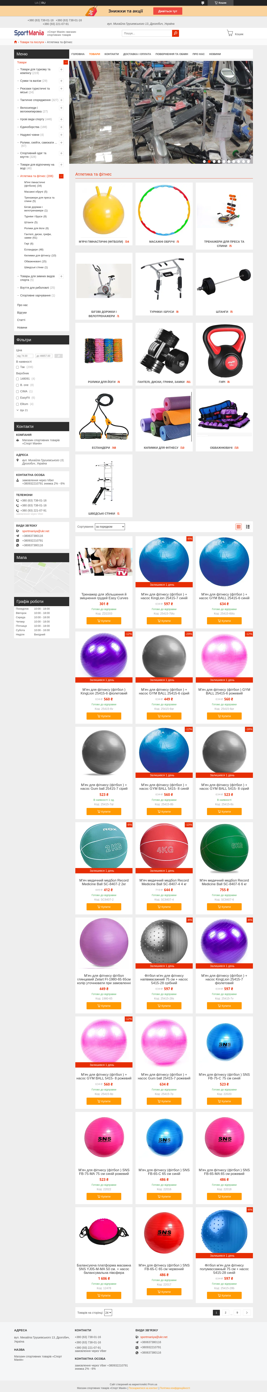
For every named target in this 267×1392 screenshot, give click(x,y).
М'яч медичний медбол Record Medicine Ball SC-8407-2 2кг (104, 882)
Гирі (222, 382)
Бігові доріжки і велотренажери (33, 208)
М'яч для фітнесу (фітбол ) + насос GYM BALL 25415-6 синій (224, 596)
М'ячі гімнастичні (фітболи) (101, 241)
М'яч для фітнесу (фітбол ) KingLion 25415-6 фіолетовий (104, 691)
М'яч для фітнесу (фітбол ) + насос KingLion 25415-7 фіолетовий (224, 979)
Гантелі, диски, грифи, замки (161, 382)
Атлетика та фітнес (33, 176)
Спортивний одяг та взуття (33, 154)
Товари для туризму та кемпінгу (35, 71)
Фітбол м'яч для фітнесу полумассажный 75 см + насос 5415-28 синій (224, 1269)
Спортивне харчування (35, 295)
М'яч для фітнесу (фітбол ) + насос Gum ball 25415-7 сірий (104, 787)
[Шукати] (175, 33)
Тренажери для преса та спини (39, 199)
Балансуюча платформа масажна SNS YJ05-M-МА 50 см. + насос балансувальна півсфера (104, 1269)
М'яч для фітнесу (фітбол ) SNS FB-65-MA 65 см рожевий (224, 1172)
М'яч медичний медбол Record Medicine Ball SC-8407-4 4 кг (164, 882)
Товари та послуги (32, 42)
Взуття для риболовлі (34, 287)
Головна (78, 54)
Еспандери (101, 447)
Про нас (198, 54)
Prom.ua (152, 1384)
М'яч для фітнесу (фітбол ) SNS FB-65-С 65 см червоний (164, 1267)
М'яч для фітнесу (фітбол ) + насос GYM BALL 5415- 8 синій (164, 787)
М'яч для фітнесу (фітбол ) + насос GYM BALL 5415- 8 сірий (224, 787)
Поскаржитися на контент (143, 1388)
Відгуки (22, 312)
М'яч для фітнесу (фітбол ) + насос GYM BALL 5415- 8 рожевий (104, 1076)
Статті (21, 320)
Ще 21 (24, 410)
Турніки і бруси (162, 311)
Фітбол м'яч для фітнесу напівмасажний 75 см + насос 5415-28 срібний (164, 979)
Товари (94, 54)
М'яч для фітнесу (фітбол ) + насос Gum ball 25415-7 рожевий (164, 1076)
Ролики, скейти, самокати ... (38, 142)
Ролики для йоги (102, 382)
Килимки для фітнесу (161, 447)
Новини (215, 54)
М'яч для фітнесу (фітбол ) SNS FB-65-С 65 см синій (164, 1172)
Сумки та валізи (30, 80)
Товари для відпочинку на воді (37, 166)
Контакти (112, 54)
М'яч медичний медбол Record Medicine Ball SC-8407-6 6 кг (224, 882)
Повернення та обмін (172, 54)
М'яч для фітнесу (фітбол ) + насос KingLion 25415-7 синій (164, 596)
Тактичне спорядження (35, 100)
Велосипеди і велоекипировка (31, 109)
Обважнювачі (221, 447)
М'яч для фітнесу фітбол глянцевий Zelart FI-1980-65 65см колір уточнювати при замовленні (104, 979)
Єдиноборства (29, 127)
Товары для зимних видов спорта (37, 278)
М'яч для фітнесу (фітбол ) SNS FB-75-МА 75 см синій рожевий (103, 1172)
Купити (105, 621)
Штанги (222, 311)
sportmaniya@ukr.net (35, 531)
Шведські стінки (101, 513)
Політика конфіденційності (175, 1388)
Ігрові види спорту (32, 119)
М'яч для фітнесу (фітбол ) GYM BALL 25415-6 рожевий (224, 691)
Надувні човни (29, 134)
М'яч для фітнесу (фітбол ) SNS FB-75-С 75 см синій (224, 1076)
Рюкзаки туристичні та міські (35, 90)
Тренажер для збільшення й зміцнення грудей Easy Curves (104, 596)
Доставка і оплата (137, 54)
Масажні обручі (162, 241)
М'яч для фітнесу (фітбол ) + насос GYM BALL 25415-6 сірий (164, 691)
